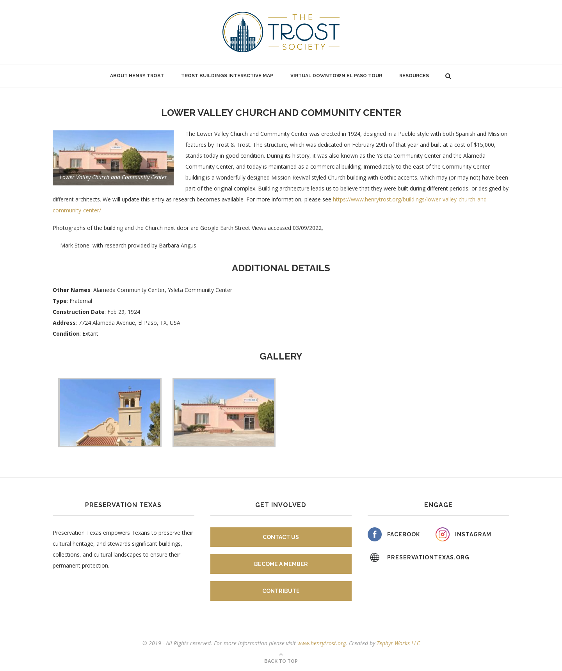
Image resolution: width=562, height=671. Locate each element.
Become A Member (281, 564)
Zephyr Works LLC (398, 643)
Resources (414, 75)
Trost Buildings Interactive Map (227, 75)
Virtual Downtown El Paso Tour (336, 75)
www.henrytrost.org (321, 643)
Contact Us (281, 537)
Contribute (281, 591)
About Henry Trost (137, 75)
